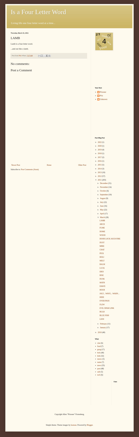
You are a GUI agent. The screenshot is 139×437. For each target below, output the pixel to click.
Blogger (90, 425)
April (102, 214)
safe (98, 372)
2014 (100, 169)
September (104, 195)
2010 (100, 332)
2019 (100, 150)
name (99, 362)
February (103, 324)
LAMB (102, 221)
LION (102, 319)
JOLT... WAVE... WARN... (109, 294)
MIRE (102, 246)
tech (98, 375)
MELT (102, 261)
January (103, 328)
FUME (102, 228)
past (98, 369)
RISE (102, 275)
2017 (100, 157)
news (99, 365)
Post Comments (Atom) (30, 169)
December (104, 183)
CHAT (102, 250)
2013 (100, 172)
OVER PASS (104, 301)
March (102, 217)
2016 (100, 161)
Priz (101, 96)
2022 (100, 142)
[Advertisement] (48, 146)
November (104, 187)
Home (49, 165)
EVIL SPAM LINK (107, 308)
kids (98, 356)
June (102, 206)
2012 (100, 176)
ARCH (102, 224)
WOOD (102, 235)
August (103, 198)
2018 (100, 153)
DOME (102, 232)
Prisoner (103, 92)
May (102, 210)
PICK (102, 253)
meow (99, 359)
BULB (102, 312)
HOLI (102, 257)
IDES (102, 272)
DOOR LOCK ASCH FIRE (110, 239)
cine (98, 343)
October (103, 191)
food (99, 346)
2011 (100, 180)
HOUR (102, 290)
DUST (102, 242)
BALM (102, 264)
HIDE (102, 297)
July (102, 202)
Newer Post (15, 165)
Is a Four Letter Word (38, 12)
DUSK (102, 279)
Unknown (103, 99)
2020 (100, 146)
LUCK (102, 268)
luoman (73, 425)
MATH (102, 283)
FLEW (102, 305)
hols (98, 353)
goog (99, 349)
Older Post (82, 165)
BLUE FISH (104, 315)
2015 (100, 165)
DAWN (102, 286)
